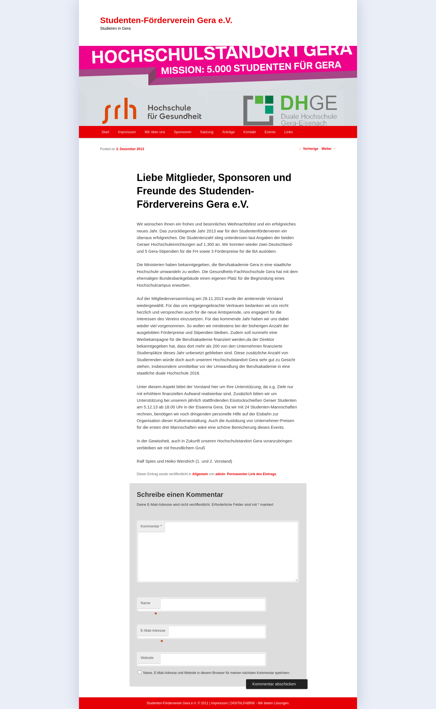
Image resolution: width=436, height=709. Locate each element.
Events (270, 132)
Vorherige (308, 149)
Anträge (228, 132)
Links (288, 132)
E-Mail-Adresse (153, 632)
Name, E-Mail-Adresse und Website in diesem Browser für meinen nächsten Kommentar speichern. (216, 673)
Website (147, 658)
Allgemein (200, 474)
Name (149, 604)
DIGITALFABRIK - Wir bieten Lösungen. (259, 703)
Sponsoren (182, 132)
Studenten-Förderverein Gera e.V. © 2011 (178, 703)
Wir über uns (155, 132)
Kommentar (151, 526)
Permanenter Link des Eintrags (251, 474)
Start (105, 132)
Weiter (328, 149)
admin (220, 474)
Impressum (127, 132)
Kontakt (250, 132)
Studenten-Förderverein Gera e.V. (166, 20)
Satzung (207, 132)
